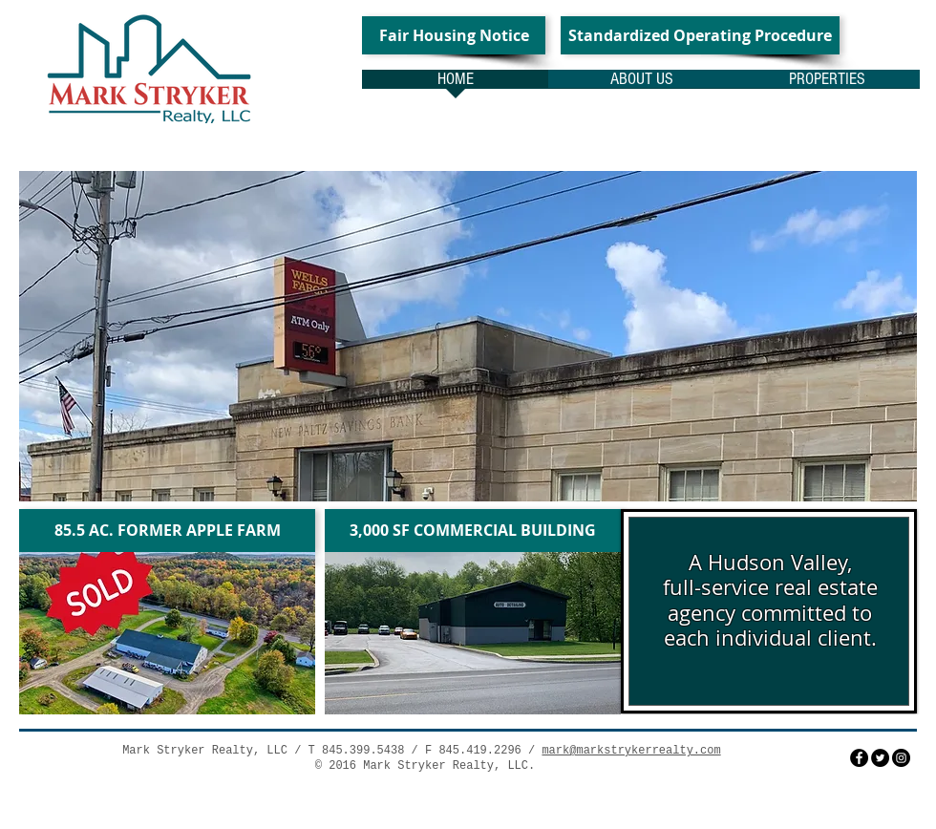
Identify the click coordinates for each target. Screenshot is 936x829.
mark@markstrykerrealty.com (631, 750)
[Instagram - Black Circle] (901, 758)
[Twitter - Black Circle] (880, 758)
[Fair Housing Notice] (453, 35)
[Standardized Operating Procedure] (700, 35)
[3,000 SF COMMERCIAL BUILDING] (473, 530)
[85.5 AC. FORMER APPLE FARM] (167, 530)
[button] (468, 336)
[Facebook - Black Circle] (859, 758)
